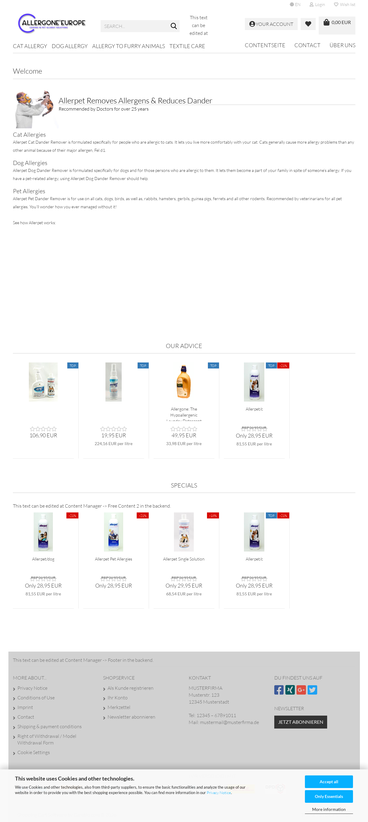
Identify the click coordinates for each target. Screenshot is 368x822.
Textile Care (187, 46)
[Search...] (174, 26)
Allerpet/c (254, 408)
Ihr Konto (118, 698)
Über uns (342, 45)
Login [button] (317, 4)
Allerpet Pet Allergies (113, 558)
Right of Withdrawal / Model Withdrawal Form (46, 739)
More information (329, 809)
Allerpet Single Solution (184, 558)
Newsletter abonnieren (131, 717)
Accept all (329, 781)
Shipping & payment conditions (49, 726)
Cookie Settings (33, 752)
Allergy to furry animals (128, 46)
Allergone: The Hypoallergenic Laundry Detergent (184, 413)
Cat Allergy (30, 46)
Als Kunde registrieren (131, 688)
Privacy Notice (219, 792)
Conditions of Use (36, 698)
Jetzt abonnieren (300, 722)
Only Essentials (329, 796)
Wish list (344, 4)
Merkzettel (119, 707)
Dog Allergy (70, 46)
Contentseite (265, 45)
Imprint (25, 707)
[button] (295, 4)
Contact (307, 45)
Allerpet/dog (43, 558)
